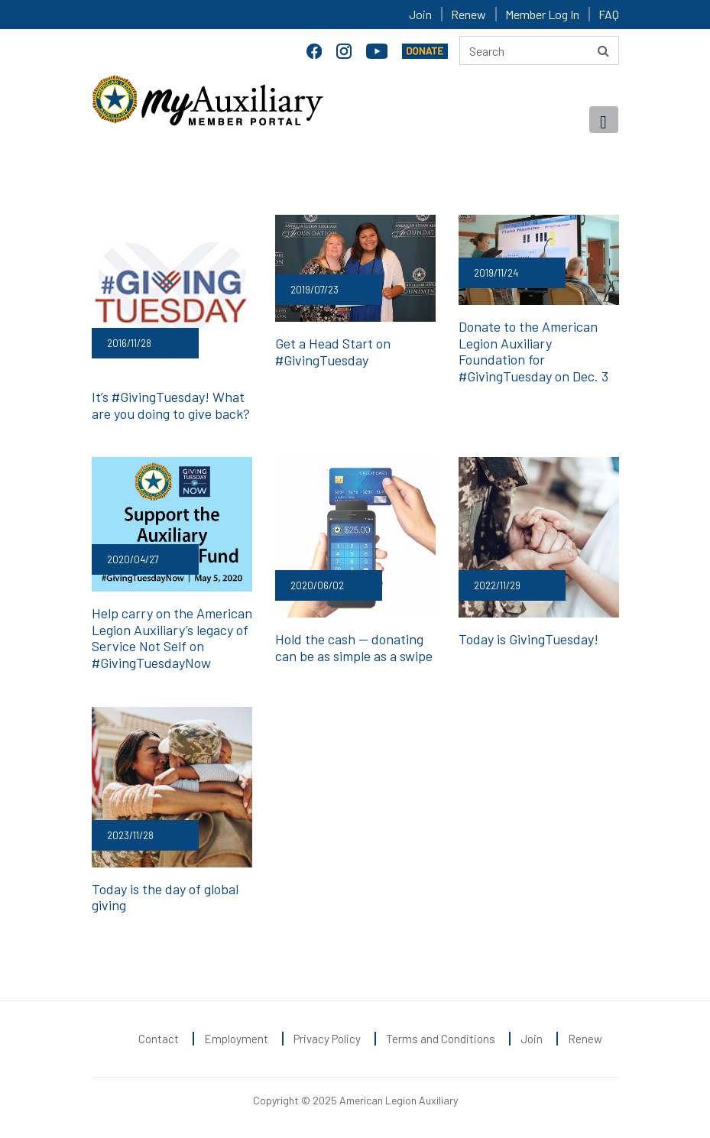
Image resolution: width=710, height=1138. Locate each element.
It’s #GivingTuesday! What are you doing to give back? (171, 405)
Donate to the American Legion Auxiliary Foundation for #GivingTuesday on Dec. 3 (533, 351)
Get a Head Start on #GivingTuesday (333, 351)
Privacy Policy (327, 1039)
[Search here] (539, 50)
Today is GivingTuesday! (528, 639)
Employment (236, 1039)
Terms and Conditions (440, 1039)
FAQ (608, 14)
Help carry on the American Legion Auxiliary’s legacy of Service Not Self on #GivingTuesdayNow (172, 638)
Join (420, 14)
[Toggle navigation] (603, 119)
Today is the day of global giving (165, 897)
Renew (468, 14)
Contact (158, 1039)
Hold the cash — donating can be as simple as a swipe (354, 647)
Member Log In (542, 14)
